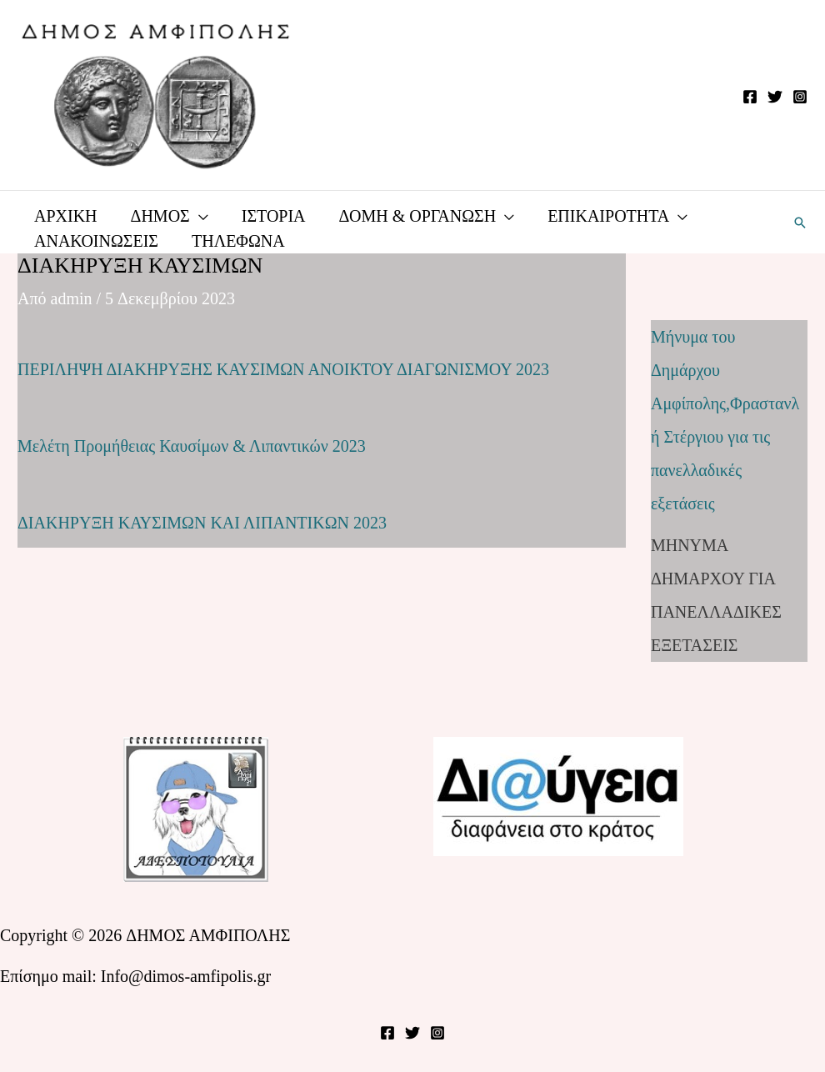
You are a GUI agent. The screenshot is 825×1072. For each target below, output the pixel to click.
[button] (800, 222)
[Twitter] (775, 96)
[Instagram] (800, 96)
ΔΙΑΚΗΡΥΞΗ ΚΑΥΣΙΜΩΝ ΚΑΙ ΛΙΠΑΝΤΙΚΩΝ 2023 (202, 522)
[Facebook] (750, 96)
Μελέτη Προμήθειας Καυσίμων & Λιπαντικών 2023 (192, 446)
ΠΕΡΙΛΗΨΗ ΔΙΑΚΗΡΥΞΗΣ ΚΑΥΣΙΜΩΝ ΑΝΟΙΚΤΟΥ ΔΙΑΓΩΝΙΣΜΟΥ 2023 (283, 369)
